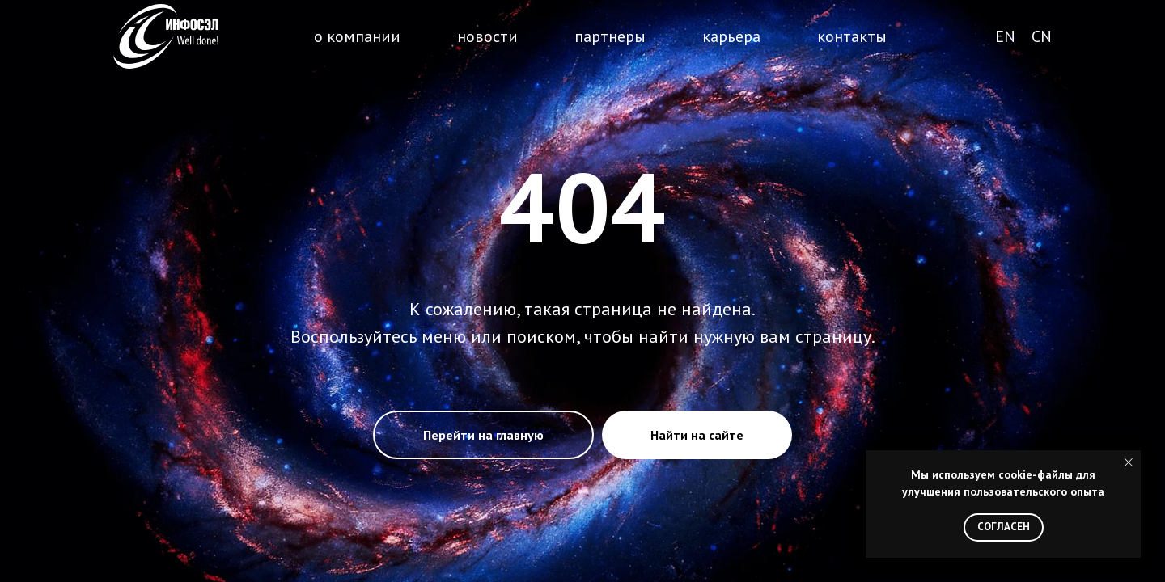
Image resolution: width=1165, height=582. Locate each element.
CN (1042, 36)
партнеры (610, 36)
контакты (852, 36)
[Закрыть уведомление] (1129, 462)
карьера (731, 36)
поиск (938, 37)
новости (487, 36)
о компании (357, 36)
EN (1005, 36)
